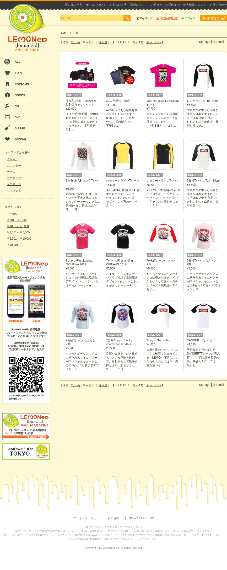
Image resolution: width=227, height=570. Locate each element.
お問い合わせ (218, 4)
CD (26, 105)
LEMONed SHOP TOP (139, 518)
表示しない (153, 42)
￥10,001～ (14, 245)
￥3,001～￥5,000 (18, 232)
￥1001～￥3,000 (18, 226)
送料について (138, 4)
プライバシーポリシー (87, 518)
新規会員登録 (167, 18)
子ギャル (12, 159)
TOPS (26, 72)
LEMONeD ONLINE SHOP (27, 27)
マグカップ (14, 178)
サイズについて (96, 4)
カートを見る (213, 18)
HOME (64, 33)
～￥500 (12, 213)
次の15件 (219, 41)
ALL (26, 61)
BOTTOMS (26, 83)
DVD (26, 116)
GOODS (26, 94)
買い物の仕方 (73, 4)
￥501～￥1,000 (17, 220)
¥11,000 (123, 94)
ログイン (188, 18)
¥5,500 (204, 173)
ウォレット (14, 190)
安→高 (75, 42)
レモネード (14, 184)
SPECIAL (26, 138)
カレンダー (14, 165)
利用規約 (113, 518)
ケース (11, 171)
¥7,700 (163, 94)
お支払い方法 (118, 4)
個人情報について (194, 4)
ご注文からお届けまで (165, 4)
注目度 (103, 42)
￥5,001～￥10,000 (19, 238)
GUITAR (26, 127)
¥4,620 (163, 333)
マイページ (144, 18)
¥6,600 (204, 94)
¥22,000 (83, 96)
